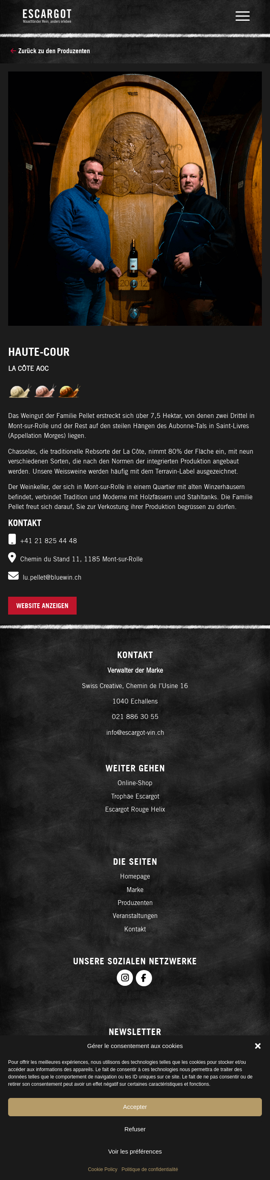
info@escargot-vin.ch (135, 732)
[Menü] (238, 16)
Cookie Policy (103, 1169)
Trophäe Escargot (135, 796)
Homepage (135, 876)
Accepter (135, 1106)
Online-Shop (135, 783)
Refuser (135, 1129)
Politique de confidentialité (150, 1169)
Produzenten (135, 903)
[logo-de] (112, 16)
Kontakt (135, 929)
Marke (135, 890)
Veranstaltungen (135, 916)
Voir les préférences (135, 1151)
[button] (258, 1046)
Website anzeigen (42, 606)
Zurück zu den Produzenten (50, 51)
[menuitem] (238, 16)
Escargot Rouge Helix (135, 809)
